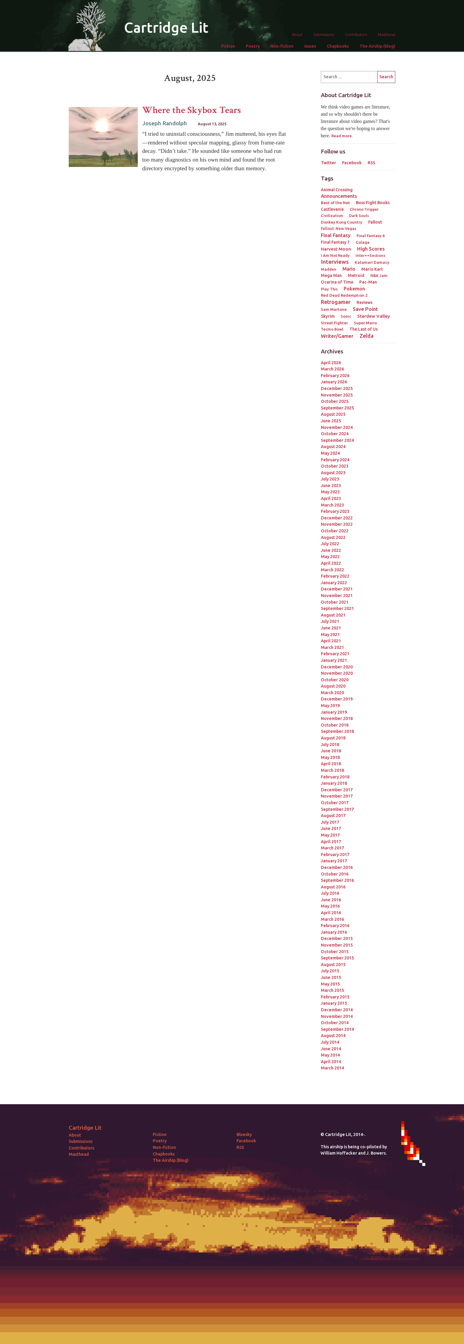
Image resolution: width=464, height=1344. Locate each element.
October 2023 (334, 466)
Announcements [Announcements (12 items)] (339, 196)
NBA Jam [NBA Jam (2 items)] (378, 275)
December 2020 (337, 667)
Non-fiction (282, 46)
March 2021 (332, 647)
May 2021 (330, 634)
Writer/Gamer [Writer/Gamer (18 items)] (337, 336)
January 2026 (334, 381)
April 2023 (331, 498)
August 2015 (333, 964)
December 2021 (337, 589)
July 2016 (330, 893)
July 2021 (330, 621)
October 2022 (334, 530)
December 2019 (337, 699)
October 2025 (334, 401)
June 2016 (331, 899)
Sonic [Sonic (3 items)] (346, 316)
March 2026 (332, 369)
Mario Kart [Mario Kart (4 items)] (372, 269)
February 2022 (335, 576)
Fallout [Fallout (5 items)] (375, 222)
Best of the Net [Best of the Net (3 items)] (335, 202)
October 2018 (334, 725)
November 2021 (337, 595)
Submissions (323, 34)
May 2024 (330, 453)
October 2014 (334, 1022)
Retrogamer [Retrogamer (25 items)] (336, 302)
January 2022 (334, 582)
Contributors (356, 34)
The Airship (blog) (377, 46)
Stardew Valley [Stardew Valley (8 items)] (373, 316)
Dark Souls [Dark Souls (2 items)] (359, 215)
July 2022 (330, 543)
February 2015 (335, 997)
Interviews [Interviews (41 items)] (335, 262)
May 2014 (330, 1055)
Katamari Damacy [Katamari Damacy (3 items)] (372, 262)
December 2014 (337, 1009)
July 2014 (330, 1042)
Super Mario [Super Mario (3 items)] (365, 322)
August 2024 (333, 446)
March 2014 (332, 1068)
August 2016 (333, 887)
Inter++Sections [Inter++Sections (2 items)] (370, 255)
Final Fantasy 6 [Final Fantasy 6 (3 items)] (371, 235)
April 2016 (331, 912)
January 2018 (334, 783)
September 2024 (337, 440)
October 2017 (334, 802)
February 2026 (335, 375)
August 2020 (333, 686)
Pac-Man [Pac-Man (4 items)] (368, 282)
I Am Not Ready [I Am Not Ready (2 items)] (335, 255)
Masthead (386, 34)
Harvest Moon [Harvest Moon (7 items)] (336, 248)
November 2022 (337, 524)
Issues (310, 46)
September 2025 (337, 408)
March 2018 (332, 770)
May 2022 (330, 556)
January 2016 (334, 932)
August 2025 (333, 414)
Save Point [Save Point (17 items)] (365, 309)
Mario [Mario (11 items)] (348, 269)
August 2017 (333, 815)
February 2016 (335, 925)
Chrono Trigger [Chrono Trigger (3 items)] (364, 209)
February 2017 (335, 854)
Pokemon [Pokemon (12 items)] (354, 288)
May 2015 (330, 984)
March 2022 (332, 569)
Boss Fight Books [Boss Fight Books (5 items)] (373, 202)
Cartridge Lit (166, 27)
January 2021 (334, 660)
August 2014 (333, 1035)
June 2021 (331, 628)
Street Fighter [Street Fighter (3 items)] (334, 322)
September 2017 (337, 809)
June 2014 (331, 1048)
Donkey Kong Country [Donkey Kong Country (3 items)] (341, 222)
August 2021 (333, 615)
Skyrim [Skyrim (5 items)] (328, 316)
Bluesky (244, 1134)
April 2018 (331, 763)
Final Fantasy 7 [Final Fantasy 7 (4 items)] (335, 242)
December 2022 (337, 518)
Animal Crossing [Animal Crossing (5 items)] (337, 189)
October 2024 (334, 433)
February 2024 (335, 459)
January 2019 (334, 712)
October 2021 (334, 602)
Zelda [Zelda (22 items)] (366, 336)
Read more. (342, 136)
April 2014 (331, 1061)
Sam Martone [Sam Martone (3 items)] (334, 309)
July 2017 (330, 822)
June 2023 (331, 485)
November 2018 (337, 718)
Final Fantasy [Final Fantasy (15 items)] (336, 235)
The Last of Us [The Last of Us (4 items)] (363, 329)
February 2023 (335, 511)
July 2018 (330, 744)
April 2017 (331, 841)
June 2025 (331, 420)
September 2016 (337, 880)
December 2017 (337, 789)
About (297, 34)
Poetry (253, 46)
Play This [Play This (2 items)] (329, 289)
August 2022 (333, 537)
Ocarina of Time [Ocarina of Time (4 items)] (337, 282)
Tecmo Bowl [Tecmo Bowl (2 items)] (332, 329)
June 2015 (331, 977)
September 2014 (337, 1029)
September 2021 (337, 608)
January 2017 (334, 860)
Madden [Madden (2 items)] (328, 269)
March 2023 (332, 505)
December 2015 (337, 938)
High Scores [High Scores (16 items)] (371, 248)
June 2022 (331, 550)
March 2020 (332, 692)
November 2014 (337, 1016)
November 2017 (337, 796)
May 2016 (330, 906)
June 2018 (331, 750)
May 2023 (330, 491)
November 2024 (337, 427)
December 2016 (337, 867)
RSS (371, 162)
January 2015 (334, 1003)
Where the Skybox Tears (191, 110)
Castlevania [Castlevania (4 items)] (332, 209)
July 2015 (330, 970)
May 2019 (330, 705)
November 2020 (337, 673)
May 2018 (330, 757)
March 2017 (332, 848)
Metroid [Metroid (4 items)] (356, 275)
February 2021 (335, 653)
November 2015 (337, 945)
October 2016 (334, 874)
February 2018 (335, 777)
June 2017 (331, 828)
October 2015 (334, 951)
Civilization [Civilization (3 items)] (332, 215)
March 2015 (332, 990)
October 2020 (334, 679)
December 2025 (337, 388)
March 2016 (332, 919)
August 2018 (333, 738)
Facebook (352, 162)
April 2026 (331, 362)
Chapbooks (338, 46)
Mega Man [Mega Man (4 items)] (331, 275)
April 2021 (331, 640)
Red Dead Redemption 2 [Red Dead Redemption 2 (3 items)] (344, 295)
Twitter (328, 162)
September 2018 (337, 731)
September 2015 (337, 958)
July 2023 (330, 479)
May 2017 (330, 835)
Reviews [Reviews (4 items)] (364, 302)
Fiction (228, 46)
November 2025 (337, 395)
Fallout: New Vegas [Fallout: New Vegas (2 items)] (338, 228)
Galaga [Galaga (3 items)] (362, 242)
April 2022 (331, 563)
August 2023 (333, 472)
